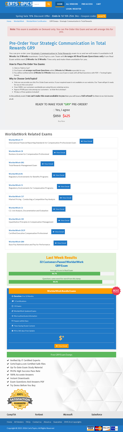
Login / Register (73, 9)
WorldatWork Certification (37, 21)
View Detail (61, 346)
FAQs (28, 422)
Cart (98, 4)
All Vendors (72, 4)
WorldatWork (19, 21)
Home (59, 4)
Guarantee (57, 422)
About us (47, 422)
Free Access (87, 4)
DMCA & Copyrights (72, 422)
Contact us (37, 422)
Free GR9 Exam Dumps (61, 354)
